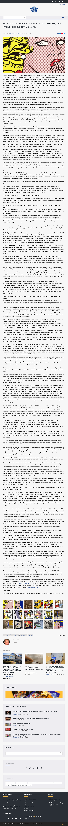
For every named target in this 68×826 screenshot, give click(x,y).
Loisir (31, 635)
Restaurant (21, 785)
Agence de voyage (10, 783)
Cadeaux (14, 785)
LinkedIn (60, 33)
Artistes (16, 635)
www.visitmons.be (24, 583)
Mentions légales (30, 810)
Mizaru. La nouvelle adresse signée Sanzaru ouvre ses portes (31, 718)
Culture (23, 635)
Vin (30, 785)
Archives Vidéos (29, 803)
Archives (27, 801)
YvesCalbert (14, 33)
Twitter (64, 33)
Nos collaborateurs (30, 799)
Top (63, 824)
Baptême (53, 783)
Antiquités (24, 783)
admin (14, 720)
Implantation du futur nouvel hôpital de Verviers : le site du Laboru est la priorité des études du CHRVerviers (12, 670)
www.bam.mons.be (32, 587)
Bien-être (58, 783)
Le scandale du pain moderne (22, 723)
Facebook (58, 33)
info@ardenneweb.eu (54, 799)
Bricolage (8, 785)
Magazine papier (34, 694)
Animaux (18, 783)
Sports (27, 785)
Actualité (7, 635)
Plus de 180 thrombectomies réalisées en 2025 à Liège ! (34, 669)
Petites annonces (30, 807)
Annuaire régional (30, 805)
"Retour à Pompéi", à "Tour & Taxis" (23, 729)
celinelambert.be (38, 824)
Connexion (62, 4)
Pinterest (62, 33)
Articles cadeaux (45, 783)
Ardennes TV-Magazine (34, 783)
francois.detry (8, 676)
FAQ (26, 808)
